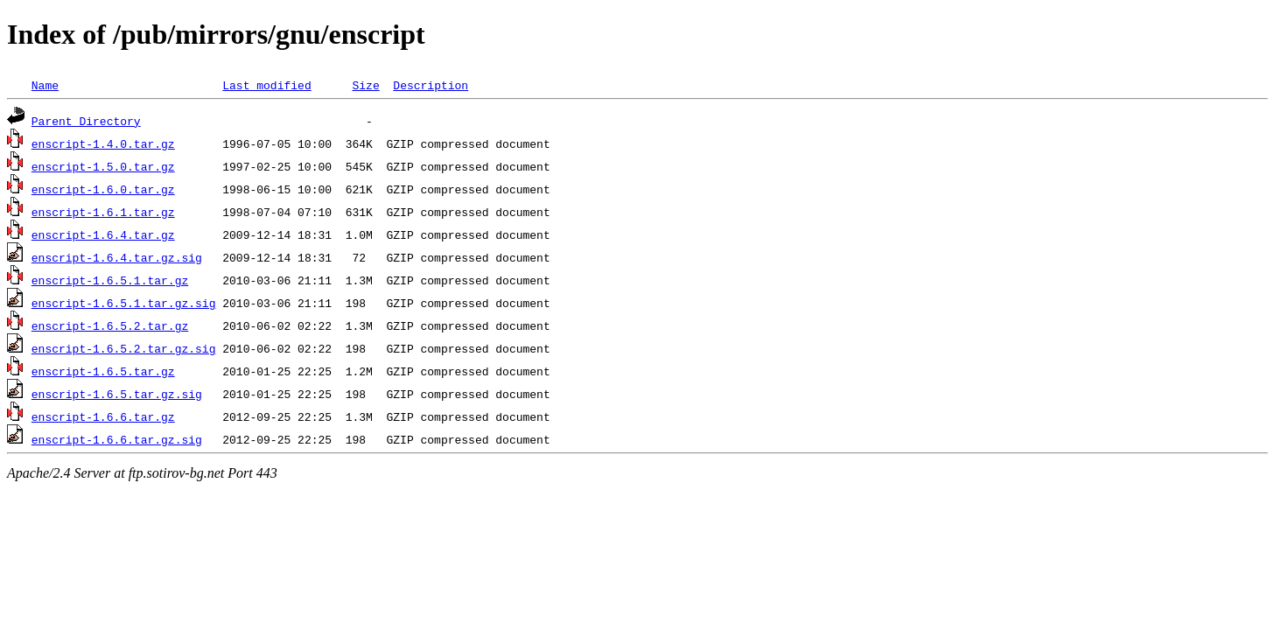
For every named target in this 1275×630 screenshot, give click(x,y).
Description (430, 85)
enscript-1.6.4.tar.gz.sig (117, 257)
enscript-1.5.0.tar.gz (103, 166)
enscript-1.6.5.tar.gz (103, 371)
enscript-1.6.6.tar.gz (103, 416)
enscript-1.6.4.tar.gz (103, 234)
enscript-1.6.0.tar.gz (103, 189)
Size (365, 85)
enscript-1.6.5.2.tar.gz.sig (124, 348)
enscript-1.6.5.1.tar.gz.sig (124, 303)
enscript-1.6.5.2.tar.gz (110, 325)
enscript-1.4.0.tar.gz (103, 143)
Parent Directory (86, 121)
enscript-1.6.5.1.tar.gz (110, 280)
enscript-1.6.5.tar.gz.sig (117, 394)
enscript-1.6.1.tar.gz (103, 212)
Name (45, 85)
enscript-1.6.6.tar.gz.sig (117, 439)
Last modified (266, 85)
